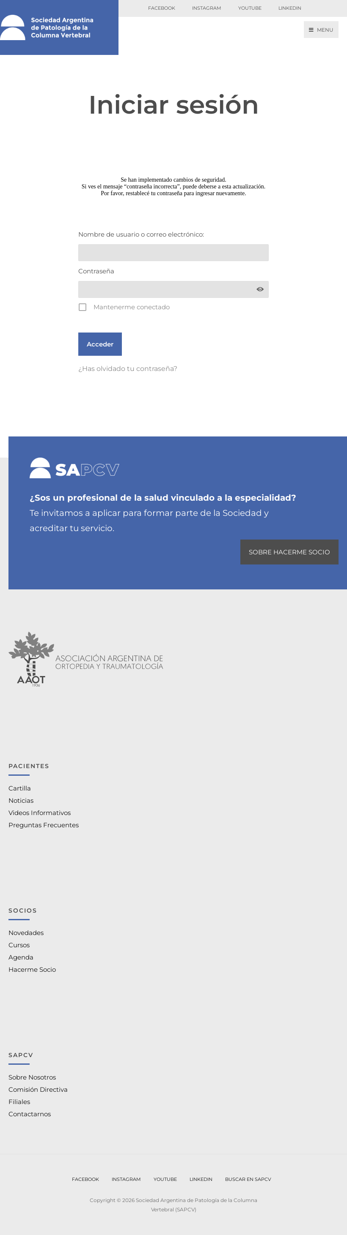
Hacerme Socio (32, 969)
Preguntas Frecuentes (43, 825)
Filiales (19, 1102)
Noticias (20, 800)
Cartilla (19, 788)
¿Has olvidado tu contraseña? (127, 369)
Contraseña (96, 271)
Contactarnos (29, 1114)
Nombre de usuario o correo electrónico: (141, 234)
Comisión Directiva (38, 1089)
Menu (321, 30)
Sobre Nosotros (32, 1077)
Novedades (26, 933)
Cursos (19, 945)
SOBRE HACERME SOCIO (289, 552)
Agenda (20, 957)
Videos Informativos (39, 813)
